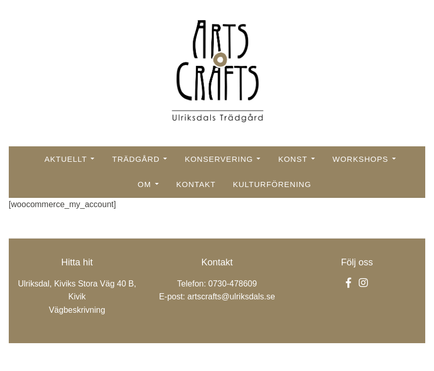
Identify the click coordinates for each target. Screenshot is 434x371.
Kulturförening (272, 184)
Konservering (219, 159)
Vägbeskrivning (77, 310)
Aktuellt (65, 159)
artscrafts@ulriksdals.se (231, 296)
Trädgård (136, 159)
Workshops (360, 159)
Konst (293, 159)
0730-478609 (232, 283)
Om (144, 184)
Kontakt (196, 184)
